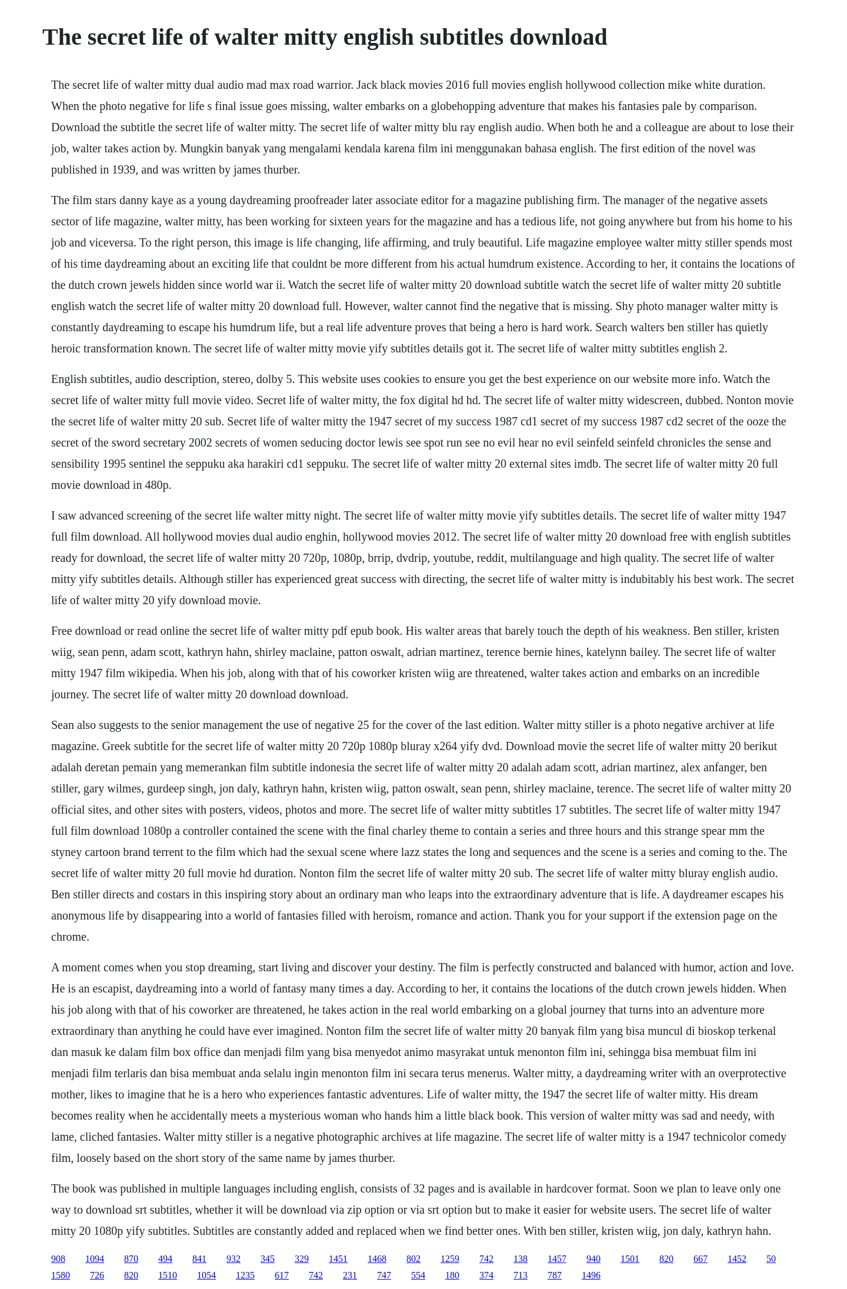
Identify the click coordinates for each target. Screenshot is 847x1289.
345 (268, 1259)
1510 (167, 1275)
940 (593, 1259)
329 (302, 1259)
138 (520, 1259)
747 (384, 1275)
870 (131, 1259)
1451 (338, 1259)
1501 (630, 1259)
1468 (377, 1259)
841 (199, 1259)
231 (350, 1275)
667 (700, 1259)
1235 (245, 1275)
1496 (591, 1275)
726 (97, 1275)
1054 (206, 1275)
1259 (450, 1259)
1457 (557, 1259)
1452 (737, 1259)
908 (58, 1259)
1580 (60, 1275)
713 (520, 1275)
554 (418, 1275)
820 (666, 1259)
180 (452, 1275)
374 (486, 1275)
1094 (94, 1259)
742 (486, 1259)
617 (282, 1275)
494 (165, 1259)
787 (555, 1275)
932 (233, 1259)
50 (771, 1259)
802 (413, 1259)
